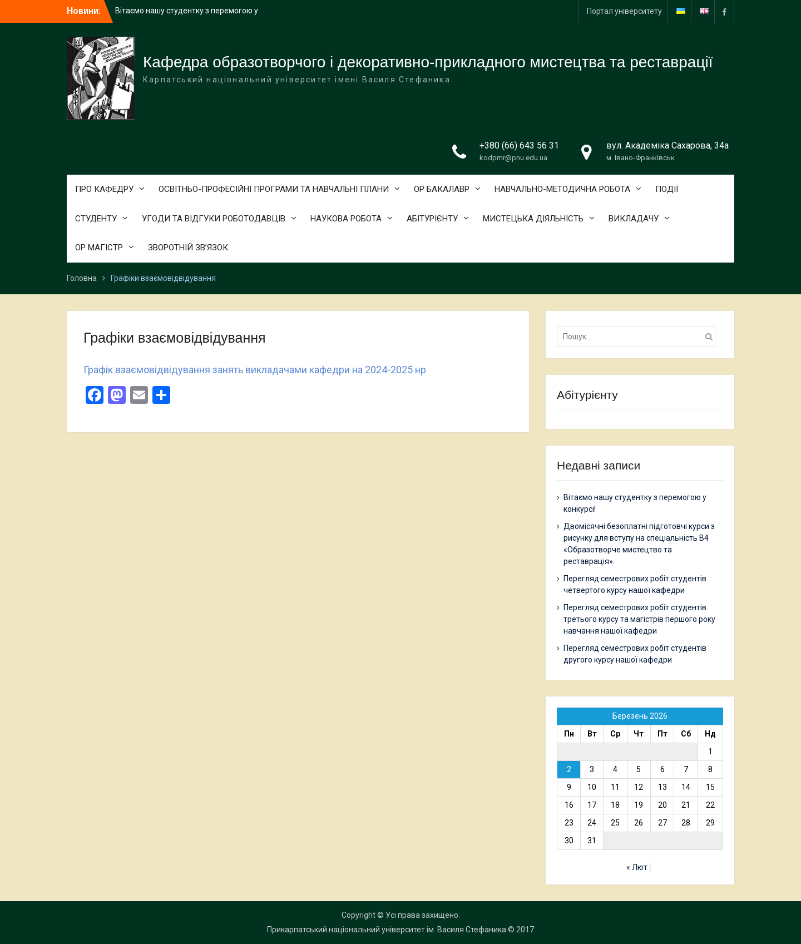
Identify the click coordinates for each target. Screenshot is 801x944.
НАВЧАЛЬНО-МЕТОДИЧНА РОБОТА (562, 189)
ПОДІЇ (666, 189)
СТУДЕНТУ (96, 219)
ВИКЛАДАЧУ (634, 219)
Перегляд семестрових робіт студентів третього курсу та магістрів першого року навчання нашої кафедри (639, 619)
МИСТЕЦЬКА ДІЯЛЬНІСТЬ (533, 219)
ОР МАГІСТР (99, 248)
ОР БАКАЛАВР (441, 189)
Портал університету (624, 11)
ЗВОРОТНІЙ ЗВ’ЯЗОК (188, 248)
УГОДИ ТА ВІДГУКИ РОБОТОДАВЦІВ (213, 219)
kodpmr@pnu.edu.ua (513, 158)
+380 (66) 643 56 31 (519, 145)
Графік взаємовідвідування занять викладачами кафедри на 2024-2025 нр (254, 369)
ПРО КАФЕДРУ (104, 189)
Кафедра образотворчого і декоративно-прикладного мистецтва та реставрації (428, 62)
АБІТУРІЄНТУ (432, 219)
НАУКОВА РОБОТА (346, 219)
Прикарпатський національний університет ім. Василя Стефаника (386, 929)
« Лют (636, 867)
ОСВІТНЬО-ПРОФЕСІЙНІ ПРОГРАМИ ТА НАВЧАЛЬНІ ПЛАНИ (274, 189)
